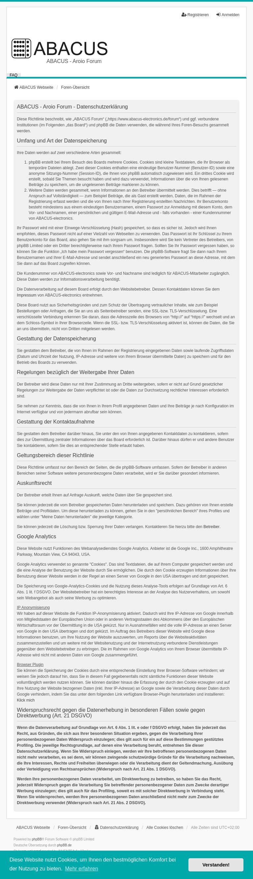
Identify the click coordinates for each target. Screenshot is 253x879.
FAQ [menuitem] (13, 75)
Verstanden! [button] (216, 864)
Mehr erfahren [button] (81, 868)
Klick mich (26, 700)
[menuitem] (116, 828)
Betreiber (212, 526)
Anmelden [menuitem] (227, 14)
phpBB (37, 839)
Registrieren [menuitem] (195, 14)
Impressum (26, 295)
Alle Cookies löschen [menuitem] (164, 827)
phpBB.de (64, 845)
